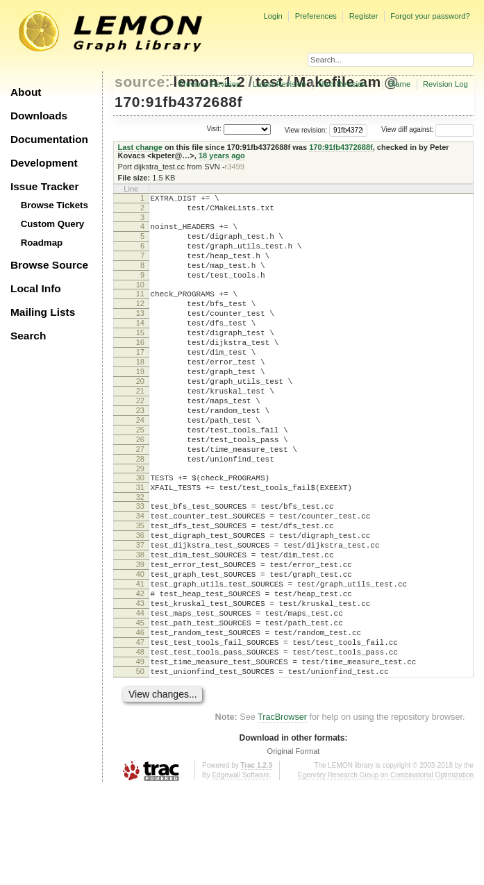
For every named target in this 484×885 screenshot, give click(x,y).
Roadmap (42, 242)
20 (140, 416)
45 (140, 706)
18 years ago (222, 155)
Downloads (38, 115)
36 (140, 600)
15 (140, 357)
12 (140, 322)
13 (140, 334)
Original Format (293, 847)
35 (140, 588)
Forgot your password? (429, 16)
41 (140, 659)
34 (140, 576)
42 (140, 670)
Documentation (49, 139)
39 (140, 635)
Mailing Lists (42, 312)
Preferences (316, 16)
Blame (399, 84)
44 (140, 694)
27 (140, 499)
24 (140, 464)
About (25, 92)
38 (140, 623)
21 (140, 428)
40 (140, 647)
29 (140, 523)
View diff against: (427, 129)
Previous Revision (209, 84)
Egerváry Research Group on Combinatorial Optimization (386, 871)
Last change (140, 147)
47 (140, 729)
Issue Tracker (44, 186)
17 (140, 381)
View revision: (306, 129)
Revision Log (445, 84)
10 (140, 301)
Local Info (35, 288)
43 (140, 682)
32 (140, 555)
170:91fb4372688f (178, 102)
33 (140, 564)
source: (142, 82)
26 (140, 487)
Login (272, 16)
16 (140, 369)
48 (140, 741)
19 (140, 405)
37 (140, 611)
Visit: (214, 129)
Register (363, 16)
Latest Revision (279, 84)
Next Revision (342, 84)
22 (140, 440)
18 (140, 393)
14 (140, 346)
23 (140, 452)
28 (140, 511)
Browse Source (49, 265)
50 (140, 765)
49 (140, 753)
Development (44, 163)
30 (140, 532)
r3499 (234, 166)
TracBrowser (282, 813)
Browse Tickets (54, 205)
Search (28, 336)
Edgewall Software (240, 871)
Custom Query (53, 224)
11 (140, 310)
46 (140, 718)
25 (140, 475)
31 (140, 543)
